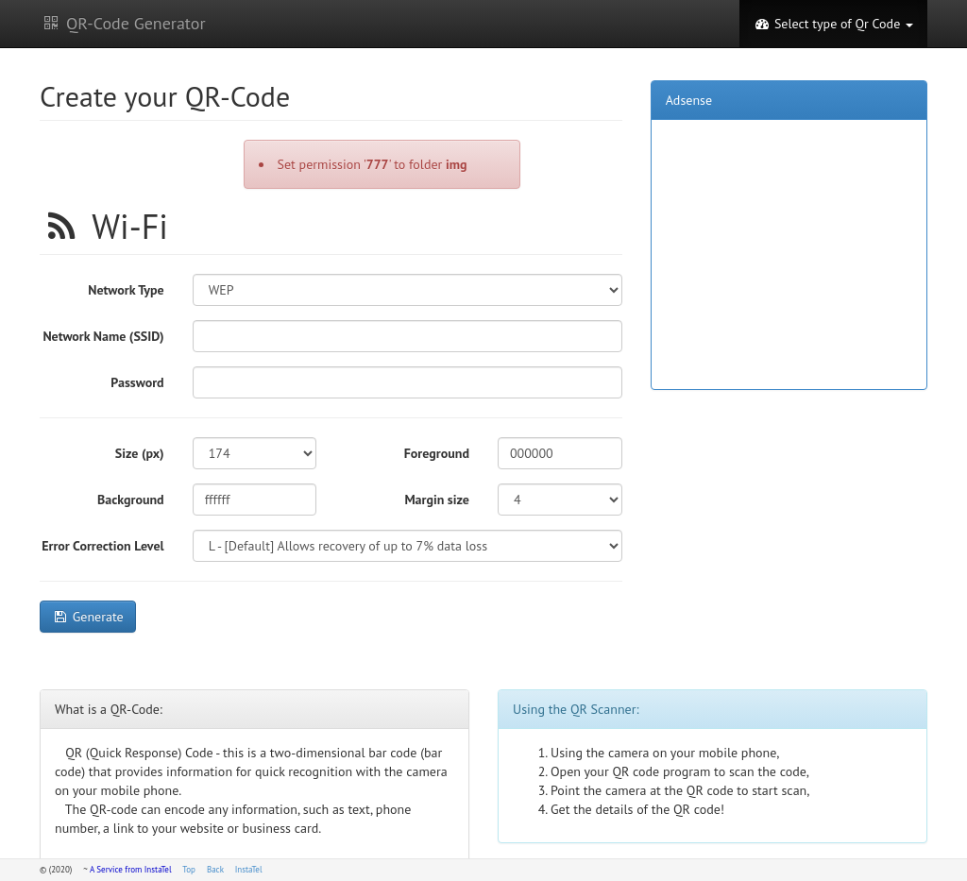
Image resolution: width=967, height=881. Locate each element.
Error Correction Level (102, 545)
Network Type (125, 289)
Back (215, 869)
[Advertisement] (788, 252)
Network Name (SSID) (102, 336)
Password (136, 382)
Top (188, 869)
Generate (88, 616)
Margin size (436, 499)
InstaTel (249, 869)
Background (130, 499)
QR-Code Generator (123, 23)
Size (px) (139, 453)
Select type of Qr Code (833, 23)
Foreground (436, 453)
